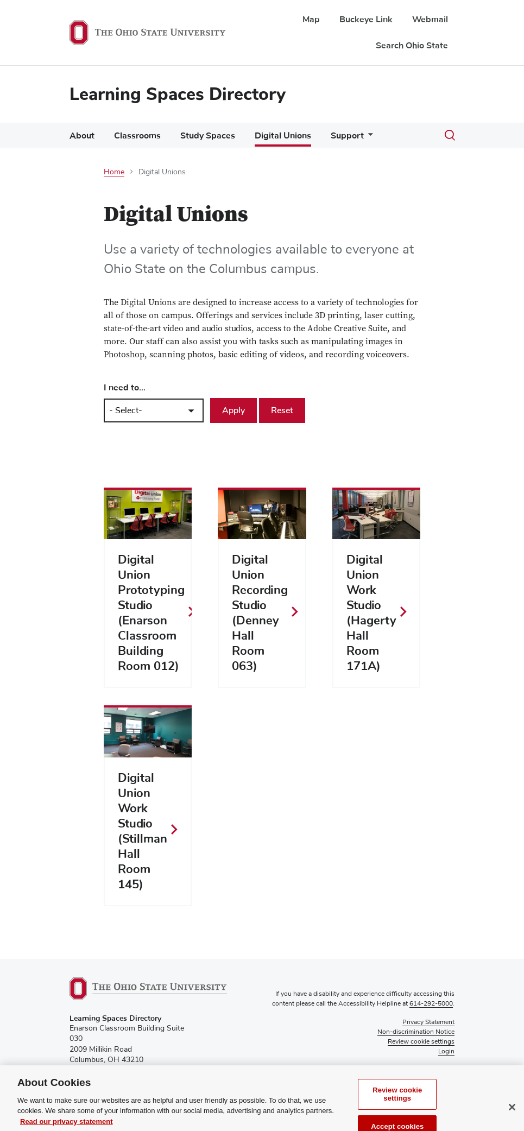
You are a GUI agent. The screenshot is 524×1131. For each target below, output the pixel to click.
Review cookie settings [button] (421, 1042)
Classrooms (137, 136)
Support (347, 136)
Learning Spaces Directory (178, 94)
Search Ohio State (412, 46)
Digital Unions (283, 136)
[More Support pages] (368, 138)
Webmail (430, 20)
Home (114, 172)
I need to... (125, 388)
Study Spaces (207, 136)
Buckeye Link (366, 20)
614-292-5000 (431, 1004)
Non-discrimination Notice (415, 1032)
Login (446, 1051)
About (82, 136)
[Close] (512, 1119)
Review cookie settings (397, 1106)
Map (311, 20)
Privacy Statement (428, 1022)
